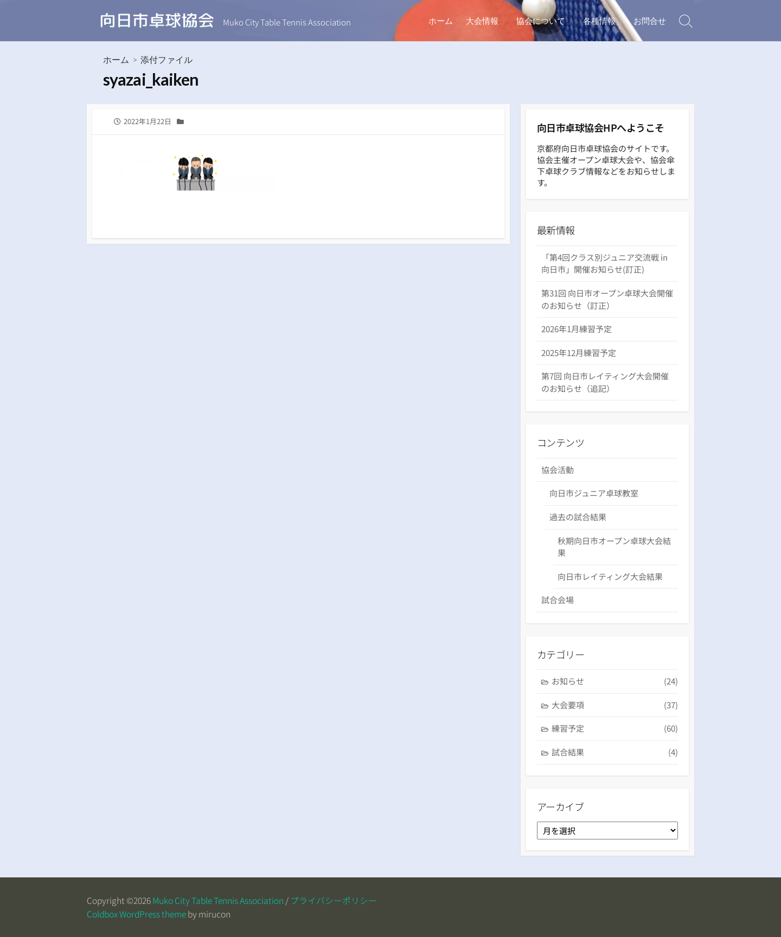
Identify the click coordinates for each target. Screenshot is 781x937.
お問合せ (649, 20)
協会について (542, 20)
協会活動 (557, 469)
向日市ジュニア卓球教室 (593, 493)
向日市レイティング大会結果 (610, 576)
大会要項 (615, 705)
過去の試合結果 (577, 516)
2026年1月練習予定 (576, 328)
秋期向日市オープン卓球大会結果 (614, 547)
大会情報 (485, 20)
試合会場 (557, 599)
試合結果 (615, 752)
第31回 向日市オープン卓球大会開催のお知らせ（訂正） (607, 299)
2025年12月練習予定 (578, 352)
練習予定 (615, 728)
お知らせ (615, 681)
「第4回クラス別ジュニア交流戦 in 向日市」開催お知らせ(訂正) (604, 263)
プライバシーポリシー (333, 900)
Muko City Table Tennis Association (218, 900)
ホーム (444, 20)
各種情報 (600, 20)
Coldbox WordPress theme (136, 914)
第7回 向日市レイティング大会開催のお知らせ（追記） (605, 382)
